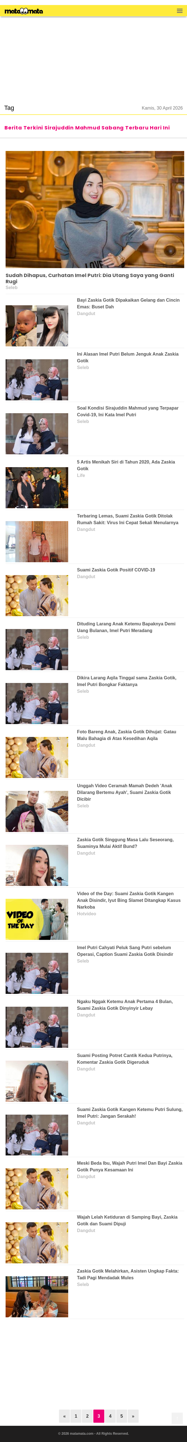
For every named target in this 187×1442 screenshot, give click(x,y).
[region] (94, 57)
